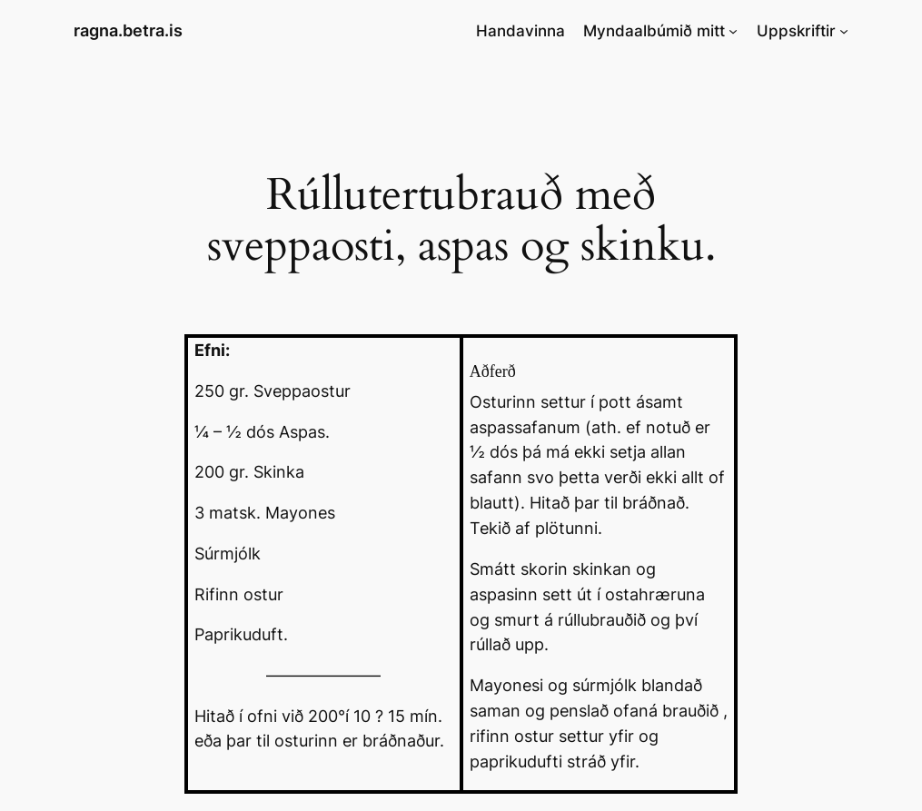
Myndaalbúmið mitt (654, 31)
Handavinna (520, 31)
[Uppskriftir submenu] (843, 30)
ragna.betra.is (128, 30)
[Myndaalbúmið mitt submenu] (733, 30)
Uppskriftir (796, 31)
